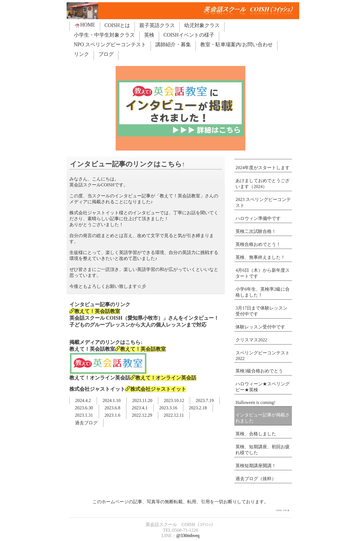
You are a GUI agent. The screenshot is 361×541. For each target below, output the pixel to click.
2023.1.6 (112, 415)
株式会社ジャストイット (155, 389)
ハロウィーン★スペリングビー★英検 (262, 386)
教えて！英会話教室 (94, 311)
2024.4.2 (83, 400)
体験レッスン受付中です (260, 326)
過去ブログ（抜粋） (255, 478)
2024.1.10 (112, 400)
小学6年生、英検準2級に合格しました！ (262, 292)
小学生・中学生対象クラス (104, 35)
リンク (81, 54)
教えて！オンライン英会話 (163, 378)
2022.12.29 (142, 415)
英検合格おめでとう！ (258, 244)
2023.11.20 (142, 400)
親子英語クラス (157, 25)
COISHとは (117, 25)
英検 (149, 35)
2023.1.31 (84, 415)
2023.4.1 (140, 407)
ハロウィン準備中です (258, 218)
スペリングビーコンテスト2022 (262, 355)
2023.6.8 (112, 407)
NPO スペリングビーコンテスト (110, 44)
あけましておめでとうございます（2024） (262, 183)
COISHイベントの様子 (189, 35)
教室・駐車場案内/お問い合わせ (236, 44)
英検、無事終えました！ (260, 257)
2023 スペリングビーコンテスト (263, 202)
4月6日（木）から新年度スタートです (262, 273)
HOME (84, 25)
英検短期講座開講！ (255, 465)
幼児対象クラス (202, 25)
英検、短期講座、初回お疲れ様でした (262, 449)
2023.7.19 (205, 400)
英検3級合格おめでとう (259, 370)
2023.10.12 (174, 400)
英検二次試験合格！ (255, 231)
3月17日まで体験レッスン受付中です (261, 311)
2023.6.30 (84, 407)
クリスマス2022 (251, 339)
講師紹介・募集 (173, 44)
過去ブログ (86, 422)
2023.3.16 (168, 407)
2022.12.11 (174, 415)
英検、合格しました (255, 433)
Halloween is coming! (255, 402)
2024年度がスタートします (262, 167)
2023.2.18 (198, 407)
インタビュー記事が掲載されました (262, 417)
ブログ (106, 54)
